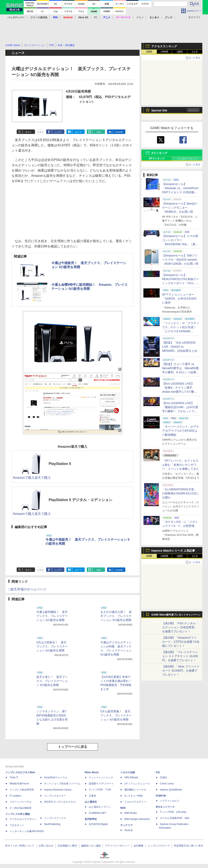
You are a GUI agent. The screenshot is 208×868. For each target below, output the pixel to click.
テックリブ (126, 825)
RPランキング (157, 158)
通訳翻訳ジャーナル (135, 789)
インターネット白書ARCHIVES (27, 831)
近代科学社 (91, 819)
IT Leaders (15, 795)
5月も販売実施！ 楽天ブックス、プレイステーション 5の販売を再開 (116, 715)
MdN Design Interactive (137, 819)
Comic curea (166, 783)
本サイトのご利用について (19, 845)
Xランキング (159, 153)
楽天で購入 (43, 477)
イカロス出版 (127, 772)
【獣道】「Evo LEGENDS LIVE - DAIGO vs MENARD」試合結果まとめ (179, 346)
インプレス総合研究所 (22, 789)
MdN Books (130, 813)
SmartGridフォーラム (55, 777)
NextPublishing (52, 824)
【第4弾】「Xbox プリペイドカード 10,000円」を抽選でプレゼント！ (180, 670)
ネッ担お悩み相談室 (20, 808)
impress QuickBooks (171, 789)
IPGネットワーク (165, 806)
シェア (58, 132)
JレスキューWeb (133, 795)
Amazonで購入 (24, 477)
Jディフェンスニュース (137, 783)
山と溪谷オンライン (100, 806)
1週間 (180, 51)
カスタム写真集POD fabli (174, 818)
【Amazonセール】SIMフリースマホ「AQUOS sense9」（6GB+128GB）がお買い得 (180, 259)
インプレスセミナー (55, 795)
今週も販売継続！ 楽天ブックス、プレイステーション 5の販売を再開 (52, 616)
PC (95, 17)
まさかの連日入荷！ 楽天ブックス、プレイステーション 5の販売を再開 (116, 616)
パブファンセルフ (169, 800)
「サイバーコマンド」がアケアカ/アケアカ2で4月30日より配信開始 (180, 430)
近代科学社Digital (98, 824)
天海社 (163, 777)
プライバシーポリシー (117, 845)
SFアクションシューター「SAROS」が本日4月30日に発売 (179, 298)
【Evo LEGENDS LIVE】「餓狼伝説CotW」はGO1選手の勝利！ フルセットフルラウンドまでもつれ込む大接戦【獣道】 (180, 411)
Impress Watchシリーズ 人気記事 (173, 550)
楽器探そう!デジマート (101, 783)
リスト (40, 132)
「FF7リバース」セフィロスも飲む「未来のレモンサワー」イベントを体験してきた (180, 464)
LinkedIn (119, 132)
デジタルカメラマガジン (23, 819)
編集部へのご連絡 (91, 845)
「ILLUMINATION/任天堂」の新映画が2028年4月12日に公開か (180, 493)
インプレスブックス (55, 818)
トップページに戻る (72, 746)
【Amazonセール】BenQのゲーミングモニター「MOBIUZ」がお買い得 (179, 207)
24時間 (164, 51)
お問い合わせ (46, 845)
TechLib (128, 830)
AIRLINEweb (131, 777)
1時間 (149, 51)
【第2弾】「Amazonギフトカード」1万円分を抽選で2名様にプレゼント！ (180, 641)
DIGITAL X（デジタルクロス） (61, 801)
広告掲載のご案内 (67, 845)
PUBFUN (161, 795)
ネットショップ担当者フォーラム (62, 783)
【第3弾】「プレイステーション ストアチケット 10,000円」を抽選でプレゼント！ (180, 656)
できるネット (17, 825)
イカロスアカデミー (135, 801)
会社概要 (138, 845)
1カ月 (195, 51)
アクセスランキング (164, 46)
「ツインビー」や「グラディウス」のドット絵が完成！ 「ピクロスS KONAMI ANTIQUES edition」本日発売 (180, 331)
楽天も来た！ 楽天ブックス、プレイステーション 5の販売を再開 (52, 681)
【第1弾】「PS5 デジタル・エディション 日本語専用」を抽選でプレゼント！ (180, 627)
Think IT (14, 777)
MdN (123, 808)
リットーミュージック (101, 777)
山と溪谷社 (91, 801)
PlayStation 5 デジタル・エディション (80, 500)
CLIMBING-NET (97, 813)
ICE (158, 772)
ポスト (28, 132)
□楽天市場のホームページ (27, 589)
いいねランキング (187, 158)
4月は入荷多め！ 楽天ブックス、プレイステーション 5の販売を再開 (52, 646)
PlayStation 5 (60, 464)
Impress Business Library (58, 789)
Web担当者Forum (19, 783)
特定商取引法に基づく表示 (188, 845)
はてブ (78, 132)
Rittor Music (92, 772)
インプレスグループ (159, 845)
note (98, 132)
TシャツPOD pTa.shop (173, 812)
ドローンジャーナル (20, 801)
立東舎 (92, 795)
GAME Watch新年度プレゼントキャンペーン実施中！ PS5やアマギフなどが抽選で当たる (175, 615)
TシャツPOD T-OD (100, 789)
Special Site (159, 110)
